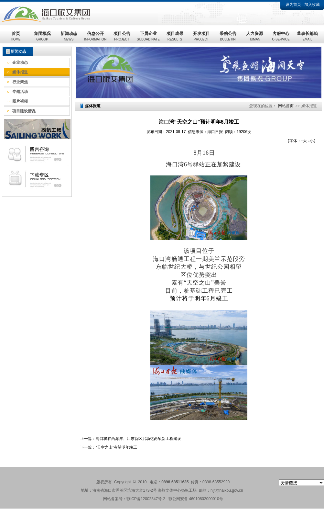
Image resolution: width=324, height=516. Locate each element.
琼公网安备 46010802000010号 (195, 499)
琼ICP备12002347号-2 (145, 499)
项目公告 (121, 36)
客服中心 (280, 36)
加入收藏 (312, 4)
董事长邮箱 (307, 36)
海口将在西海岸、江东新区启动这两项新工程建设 (138, 438)
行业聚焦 (20, 82)
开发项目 (201, 36)
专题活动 (20, 91)
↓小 (311, 141)
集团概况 (42, 36)
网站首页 (286, 106)
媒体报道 (20, 72)
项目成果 (175, 36)
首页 (16, 36)
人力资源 (254, 36)
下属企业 (148, 36)
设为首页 (293, 4)
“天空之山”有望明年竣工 (116, 447)
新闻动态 (68, 36)
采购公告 (228, 36)
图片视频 (20, 101)
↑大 (304, 141)
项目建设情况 (24, 111)
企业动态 (20, 62)
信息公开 (95, 36)
